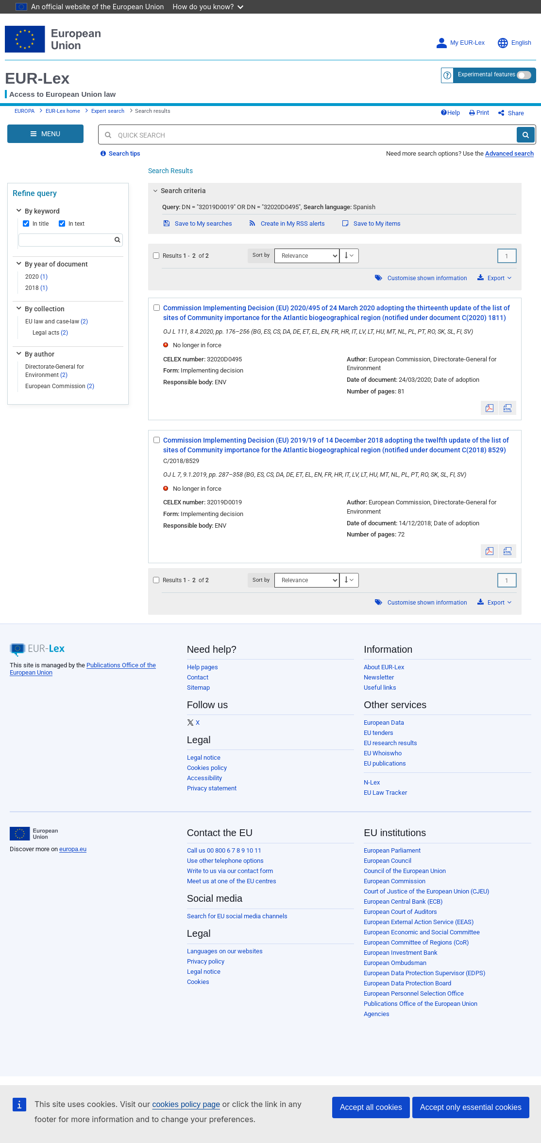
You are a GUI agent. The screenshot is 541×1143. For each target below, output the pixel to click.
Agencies (376, 1014)
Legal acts (50, 332)
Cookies (198, 981)
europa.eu (72, 849)
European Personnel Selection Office (414, 993)
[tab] (335, 190)
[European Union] (34, 833)
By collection (40, 309)
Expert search (107, 111)
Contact (197, 677)
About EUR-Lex (384, 667)
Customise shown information (427, 278)
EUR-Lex (37, 78)
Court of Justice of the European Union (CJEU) (427, 891)
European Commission (59, 386)
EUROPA (24, 111)
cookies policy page (186, 1104)
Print (479, 112)
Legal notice (203, 757)
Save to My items (371, 223)
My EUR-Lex (460, 43)
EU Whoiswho (383, 753)
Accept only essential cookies (471, 1107)
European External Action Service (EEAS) (419, 922)
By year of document (51, 264)
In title (36, 223)
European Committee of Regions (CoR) (416, 942)
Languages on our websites (225, 951)
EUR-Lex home (63, 111)
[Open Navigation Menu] (45, 134)
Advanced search (509, 153)
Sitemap (198, 687)
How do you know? (208, 6)
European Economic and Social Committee (422, 932)
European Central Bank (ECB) (403, 901)
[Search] (526, 135)
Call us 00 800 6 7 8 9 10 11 (224, 850)
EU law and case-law (56, 321)
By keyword (37, 211)
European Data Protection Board (407, 983)
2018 (36, 288)
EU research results (390, 743)
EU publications (385, 763)
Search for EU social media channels (237, 916)
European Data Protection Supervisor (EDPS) (425, 973)
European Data (384, 722)
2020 (36, 276)
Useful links (380, 687)
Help (450, 112)
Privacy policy (205, 961)
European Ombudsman (395, 962)
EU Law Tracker (385, 792)
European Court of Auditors (400, 911)
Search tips (120, 153)
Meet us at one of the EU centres (231, 881)
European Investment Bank (401, 952)
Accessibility (204, 778)
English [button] (514, 43)
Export (494, 278)
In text (72, 223)
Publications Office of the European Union (420, 1003)
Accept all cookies (371, 1107)
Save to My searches (197, 223)
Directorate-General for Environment (54, 370)
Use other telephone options (225, 860)
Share (511, 113)
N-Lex (372, 782)
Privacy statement (212, 788)
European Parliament (392, 850)
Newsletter (379, 677)
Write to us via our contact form (230, 871)
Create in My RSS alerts (286, 223)
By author (34, 354)
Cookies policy (207, 767)
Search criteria (178, 191)
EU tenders (378, 732)
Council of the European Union (405, 871)
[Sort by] (307, 256)
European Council (387, 860)
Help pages (202, 667)
